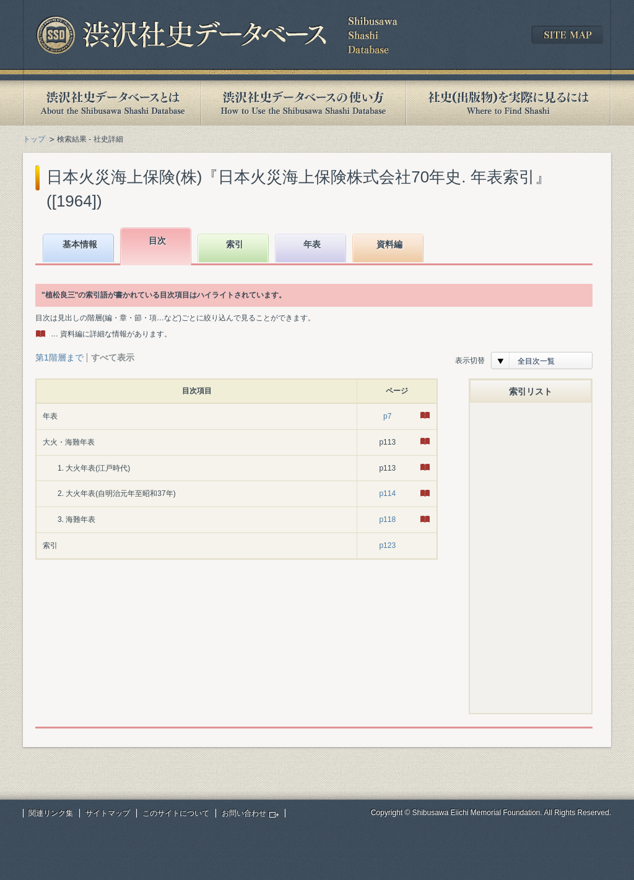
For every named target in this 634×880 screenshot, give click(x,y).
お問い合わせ (244, 813)
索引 (234, 244)
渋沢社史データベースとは (112, 103)
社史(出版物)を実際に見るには (508, 103)
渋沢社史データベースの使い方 (303, 103)
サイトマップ (107, 813)
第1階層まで (59, 357)
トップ (34, 139)
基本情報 (80, 244)
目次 (157, 241)
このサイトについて (175, 813)
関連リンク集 (50, 813)
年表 (312, 244)
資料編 (389, 244)
